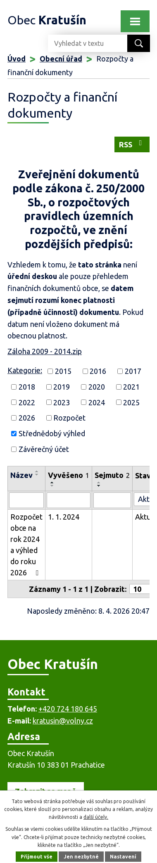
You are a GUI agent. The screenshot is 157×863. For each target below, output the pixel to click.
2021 (131, 387)
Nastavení (123, 856)
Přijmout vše (36, 856)
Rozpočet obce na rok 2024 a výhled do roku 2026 (26, 545)
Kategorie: (24, 370)
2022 (27, 402)
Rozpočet (69, 418)
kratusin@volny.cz (63, 720)
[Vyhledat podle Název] (26, 500)
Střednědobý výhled (52, 433)
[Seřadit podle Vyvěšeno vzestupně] (52, 482)
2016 (98, 371)
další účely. (95, 817)
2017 (133, 371)
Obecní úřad (61, 58)
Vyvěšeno (68, 475)
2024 (96, 402)
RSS (132, 144)
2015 (63, 371)
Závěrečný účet (44, 449)
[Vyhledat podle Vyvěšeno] (68, 500)
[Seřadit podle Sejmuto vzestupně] (99, 482)
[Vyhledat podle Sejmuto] (112, 500)
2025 (131, 402)
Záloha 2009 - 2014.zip (44, 351)
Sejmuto (112, 475)
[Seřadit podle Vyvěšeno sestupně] (52, 485)
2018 (27, 387)
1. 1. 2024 (63, 517)
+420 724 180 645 (67, 709)
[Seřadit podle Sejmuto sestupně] (99, 485)
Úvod (16, 58)
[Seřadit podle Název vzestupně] (37, 471)
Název (21, 475)
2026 (27, 418)
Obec (46, 19)
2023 (61, 402)
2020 (96, 387)
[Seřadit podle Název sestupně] (37, 474)
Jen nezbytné (81, 856)
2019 (61, 387)
